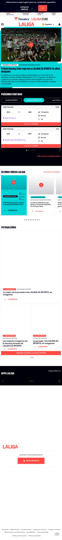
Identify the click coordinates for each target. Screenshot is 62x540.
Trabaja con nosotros (39, 529)
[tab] (11, 100)
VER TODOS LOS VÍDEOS (52, 172)
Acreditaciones (26, 529)
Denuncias (5, 529)
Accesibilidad (31, 532)
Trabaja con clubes (54, 529)
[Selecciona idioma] (48, 24)
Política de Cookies (34, 535)
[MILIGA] (58, 24)
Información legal (42, 532)
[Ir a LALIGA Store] (31, 18)
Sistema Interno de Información (15, 532)
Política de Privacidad (19, 535)
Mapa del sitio (14, 529)
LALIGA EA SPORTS (11, 100)
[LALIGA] (26, 24)
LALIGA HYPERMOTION (33, 100)
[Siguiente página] (59, 381)
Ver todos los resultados (49, 156)
